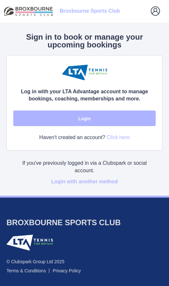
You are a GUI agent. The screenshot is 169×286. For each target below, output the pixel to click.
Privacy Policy (67, 270)
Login (84, 118)
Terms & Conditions (26, 270)
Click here (118, 137)
